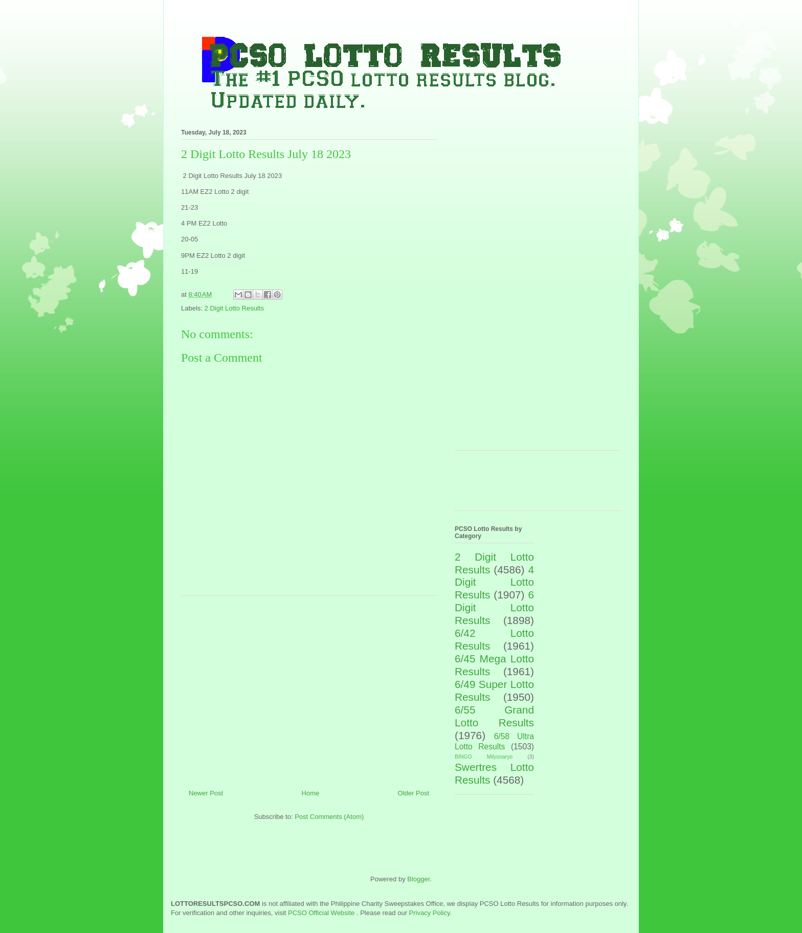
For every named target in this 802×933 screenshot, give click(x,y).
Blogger (418, 879)
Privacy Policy (429, 913)
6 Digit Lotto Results (494, 607)
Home (311, 793)
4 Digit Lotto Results (494, 582)
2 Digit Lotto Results (234, 308)
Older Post (413, 793)
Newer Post (206, 793)
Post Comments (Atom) (329, 816)
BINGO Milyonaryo (484, 757)
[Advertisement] (309, 688)
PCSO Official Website (321, 913)
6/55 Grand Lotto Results (494, 716)
